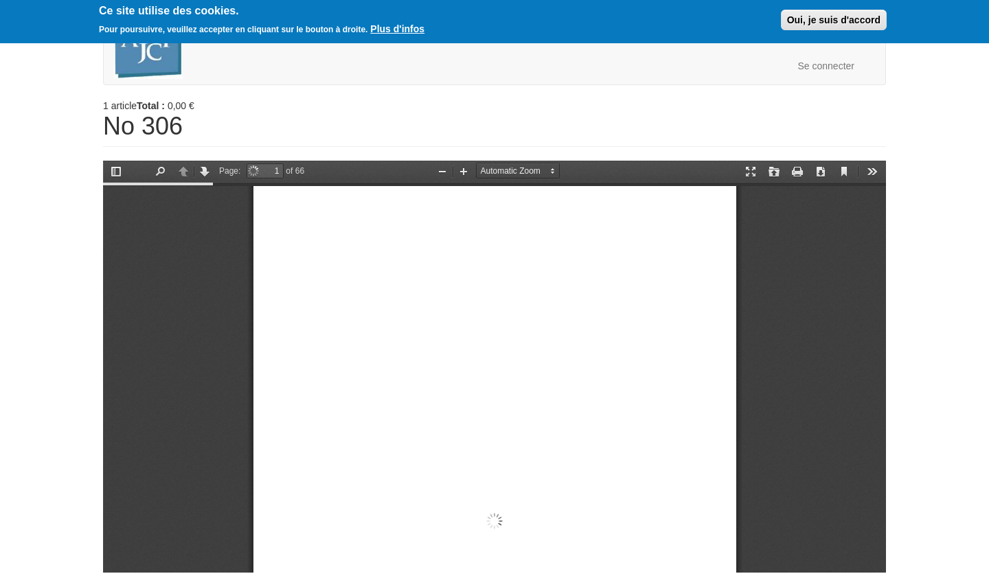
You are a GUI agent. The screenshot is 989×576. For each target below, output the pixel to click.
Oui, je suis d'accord (833, 19)
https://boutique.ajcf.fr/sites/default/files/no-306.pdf (494, 367)
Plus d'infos (397, 28)
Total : (151, 105)
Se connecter (826, 65)
